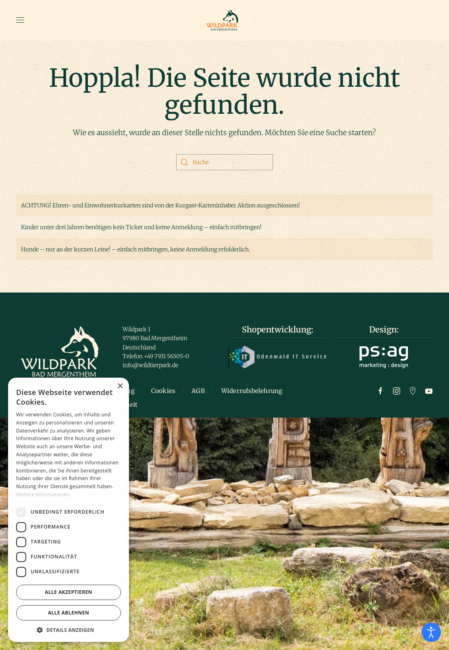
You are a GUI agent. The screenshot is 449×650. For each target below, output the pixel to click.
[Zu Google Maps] (413, 390)
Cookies (163, 391)
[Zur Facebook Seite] (380, 390)
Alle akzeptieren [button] (68, 592)
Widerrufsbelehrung (252, 391)
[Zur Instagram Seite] (397, 390)
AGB (198, 391)
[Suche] (224, 162)
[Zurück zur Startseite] (224, 20)
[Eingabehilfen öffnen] (431, 632)
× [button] (120, 386)
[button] (20, 20)
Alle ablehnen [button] (68, 612)
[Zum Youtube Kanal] (429, 390)
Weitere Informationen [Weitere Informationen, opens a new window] (43, 494)
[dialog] (68, 510)
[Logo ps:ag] (384, 356)
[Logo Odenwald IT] (278, 356)
